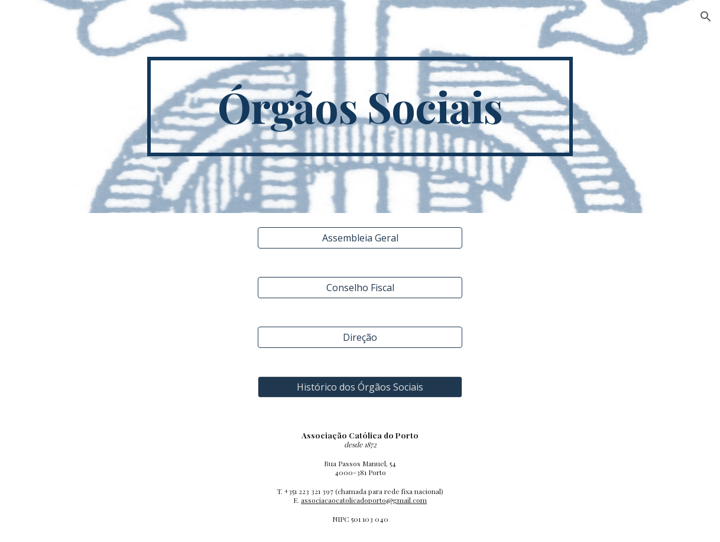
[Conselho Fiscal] (360, 288)
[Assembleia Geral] (360, 238)
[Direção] (360, 337)
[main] (360, 106)
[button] (706, 16)
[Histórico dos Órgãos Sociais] (360, 387)
